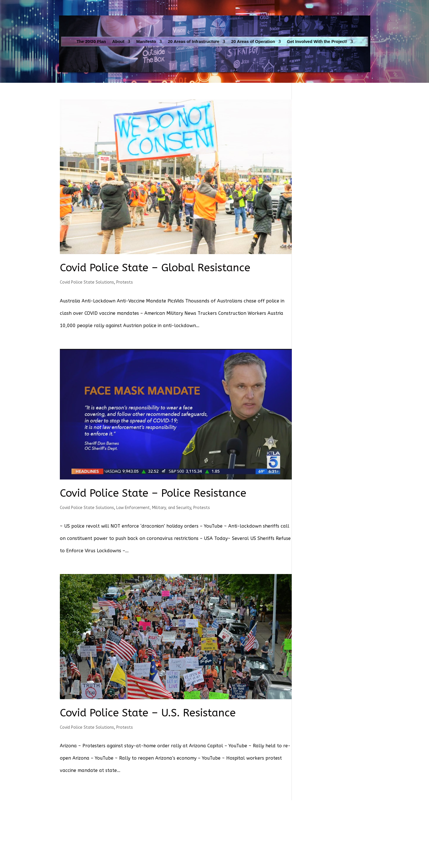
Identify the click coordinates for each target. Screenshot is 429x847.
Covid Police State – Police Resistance (153, 493)
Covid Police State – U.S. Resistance (148, 713)
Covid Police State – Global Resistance (155, 268)
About (136, 41)
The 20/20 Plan (113, 41)
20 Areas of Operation (246, 41)
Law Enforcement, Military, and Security (153, 507)
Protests (124, 282)
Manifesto (158, 41)
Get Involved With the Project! (298, 41)
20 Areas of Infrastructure (197, 41)
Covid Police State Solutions (87, 282)
